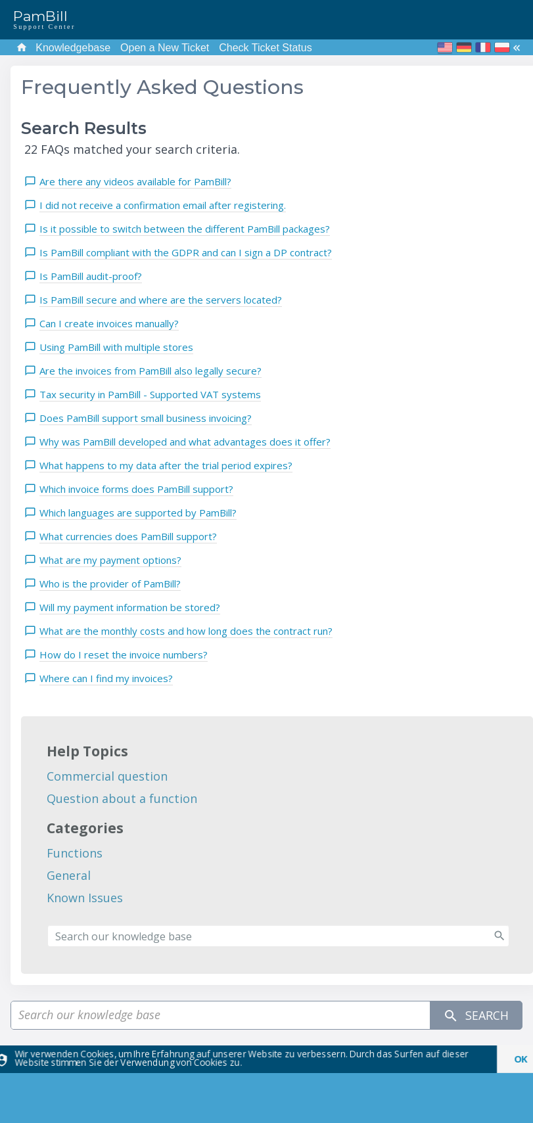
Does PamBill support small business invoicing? (145, 417)
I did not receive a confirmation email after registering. (162, 205)
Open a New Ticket (164, 47)
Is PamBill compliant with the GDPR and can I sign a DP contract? (185, 252)
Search (476, 1015)
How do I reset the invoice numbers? (123, 654)
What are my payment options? (110, 559)
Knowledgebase (72, 47)
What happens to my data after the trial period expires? (165, 465)
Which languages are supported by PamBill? (138, 512)
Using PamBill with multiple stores (116, 347)
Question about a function (122, 798)
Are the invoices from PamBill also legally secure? (150, 370)
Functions (75, 853)
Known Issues (85, 897)
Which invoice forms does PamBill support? (136, 488)
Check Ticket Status (265, 47)
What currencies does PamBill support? (128, 536)
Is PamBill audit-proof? (90, 276)
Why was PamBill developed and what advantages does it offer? (185, 441)
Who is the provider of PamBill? (110, 583)
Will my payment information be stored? (129, 607)
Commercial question (107, 776)
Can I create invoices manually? (109, 323)
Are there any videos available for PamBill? (135, 181)
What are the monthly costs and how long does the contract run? (186, 630)
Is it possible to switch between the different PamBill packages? (184, 228)
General (69, 875)
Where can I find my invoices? (106, 678)
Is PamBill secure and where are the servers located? (160, 299)
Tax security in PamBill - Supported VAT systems (150, 394)
